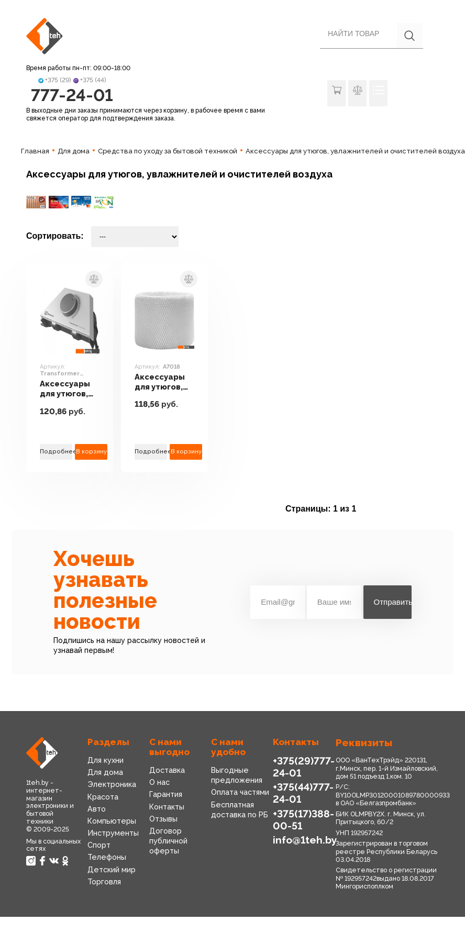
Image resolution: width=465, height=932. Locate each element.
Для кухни (105, 760)
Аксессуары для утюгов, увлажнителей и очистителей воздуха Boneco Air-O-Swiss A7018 (164, 382)
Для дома (105, 772)
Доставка (167, 770)
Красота (102, 797)
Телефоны (106, 857)
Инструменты (113, 833)
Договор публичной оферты (168, 841)
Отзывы (163, 819)
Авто (96, 809)
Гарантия (165, 794)
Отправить (393, 601)
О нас (159, 782)
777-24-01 (72, 95)
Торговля (104, 882)
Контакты (166, 807)
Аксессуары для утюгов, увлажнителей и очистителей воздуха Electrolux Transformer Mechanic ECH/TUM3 (69, 388)
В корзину (91, 451)
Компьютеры (111, 821)
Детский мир (111, 870)
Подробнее (56, 451)
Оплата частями (240, 792)
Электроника (111, 784)
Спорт (98, 845)
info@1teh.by (305, 840)
